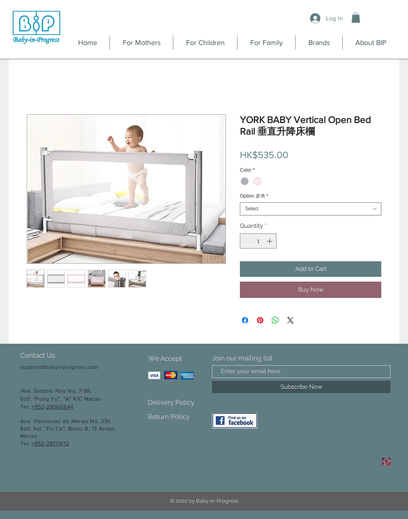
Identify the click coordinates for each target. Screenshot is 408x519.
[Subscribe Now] (301, 387)
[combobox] (310, 208)
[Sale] (386, 461)
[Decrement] (246, 241)
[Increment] (270, 241)
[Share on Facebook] (245, 320)
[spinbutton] (258, 241)
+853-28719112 (50, 443)
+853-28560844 (52, 406)
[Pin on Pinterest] (260, 320)
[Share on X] (290, 320)
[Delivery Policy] (176, 402)
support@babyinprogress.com (59, 367)
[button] (355, 17)
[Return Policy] (176, 417)
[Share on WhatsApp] (275, 320)
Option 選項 (254, 196)
